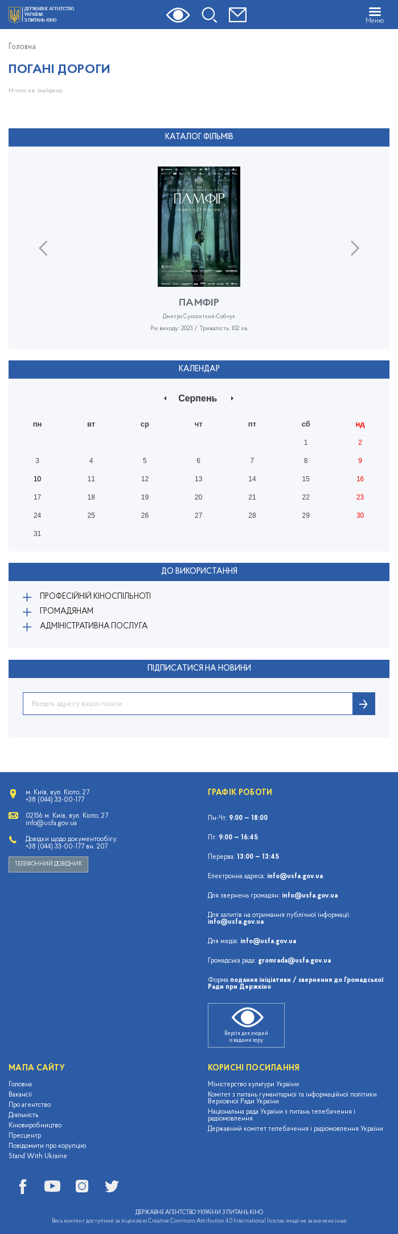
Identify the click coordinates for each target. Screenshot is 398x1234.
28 (252, 515)
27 (198, 515)
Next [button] (355, 248)
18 (91, 497)
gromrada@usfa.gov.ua (294, 960)
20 (198, 497)
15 (306, 479)
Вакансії (20, 1094)
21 (252, 497)
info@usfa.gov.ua (295, 876)
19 (145, 497)
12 (145, 479)
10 (37, 479)
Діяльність (23, 1115)
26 (145, 515)
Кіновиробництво (35, 1125)
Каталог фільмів (199, 137)
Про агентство (30, 1105)
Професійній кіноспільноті (95, 596)
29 (306, 515)
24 (37, 515)
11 (91, 479)
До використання (199, 571)
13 (198, 479)
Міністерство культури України (253, 1084)
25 (91, 515)
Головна (22, 47)
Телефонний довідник (48, 864)
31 (37, 534)
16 (360, 479)
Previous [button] (43, 248)
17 (37, 497)
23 (360, 497)
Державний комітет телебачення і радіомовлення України (295, 1129)
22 (306, 497)
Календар (199, 369)
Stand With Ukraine (38, 1156)
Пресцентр (25, 1135)
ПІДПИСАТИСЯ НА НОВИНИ (199, 668)
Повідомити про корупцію (48, 1146)
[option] (199, 258)
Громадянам (66, 611)
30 (360, 515)
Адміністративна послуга (93, 626)
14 (252, 479)
